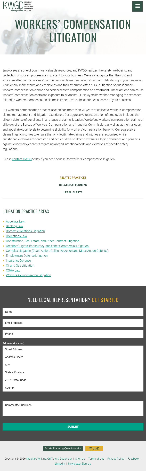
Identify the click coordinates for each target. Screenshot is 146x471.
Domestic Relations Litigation (25, 231)
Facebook (133, 458)
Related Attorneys (73, 185)
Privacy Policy (115, 458)
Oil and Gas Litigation (20, 265)
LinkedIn (60, 463)
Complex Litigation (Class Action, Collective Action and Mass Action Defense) (57, 250)
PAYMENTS (94, 448)
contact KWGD (22, 159)
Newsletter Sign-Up (79, 463)
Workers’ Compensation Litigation (28, 275)
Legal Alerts (73, 192)
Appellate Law (15, 221)
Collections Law (16, 236)
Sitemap (80, 458)
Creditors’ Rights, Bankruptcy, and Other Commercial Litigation (47, 246)
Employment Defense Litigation (27, 255)
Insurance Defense (18, 260)
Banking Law (14, 226)
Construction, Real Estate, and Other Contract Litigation (42, 241)
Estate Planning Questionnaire (63, 448)
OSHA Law (13, 270)
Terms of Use (96, 458)
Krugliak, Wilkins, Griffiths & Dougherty (49, 458)
